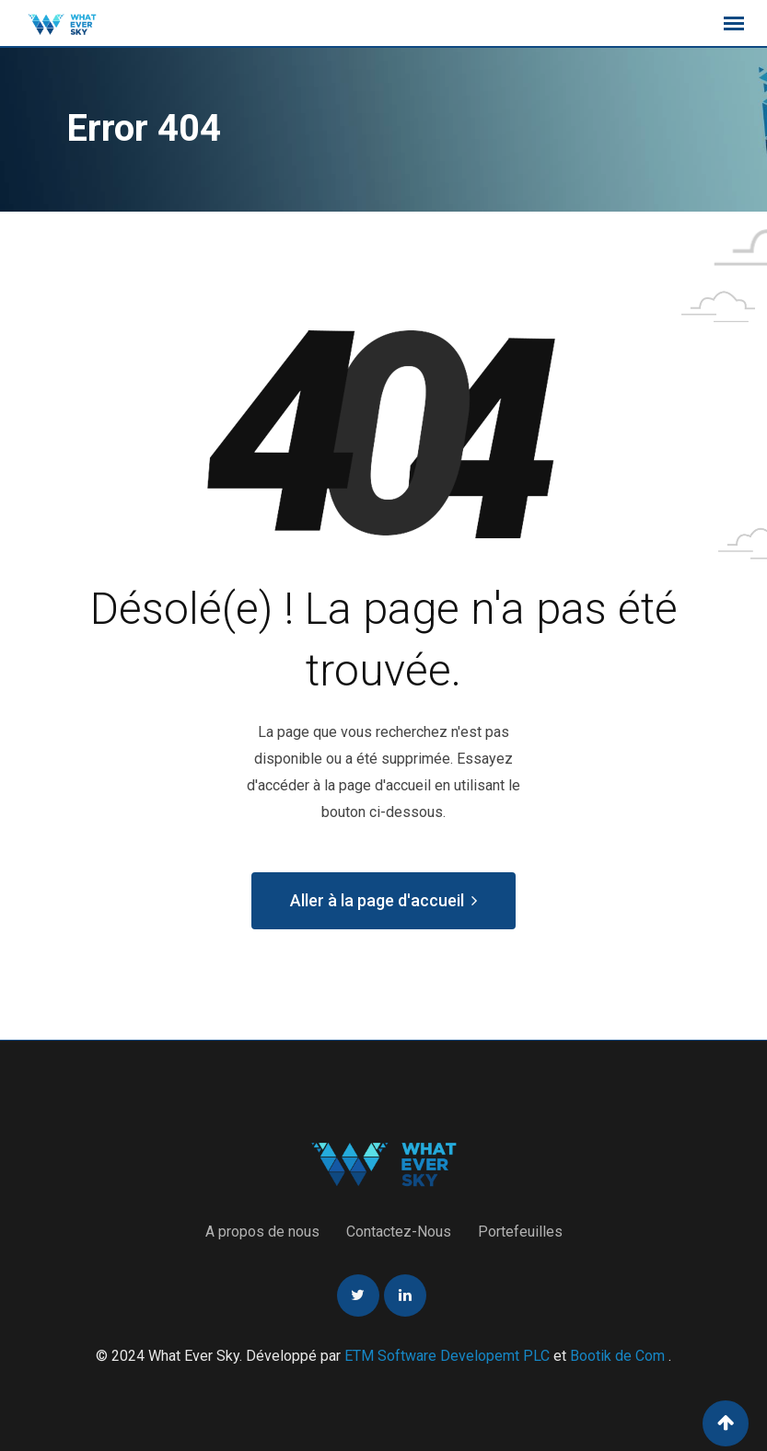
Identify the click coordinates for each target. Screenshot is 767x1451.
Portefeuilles (520, 1231)
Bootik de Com (617, 1356)
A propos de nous (262, 1231)
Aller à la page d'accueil (383, 900)
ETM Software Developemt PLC (448, 1356)
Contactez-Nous (398, 1231)
